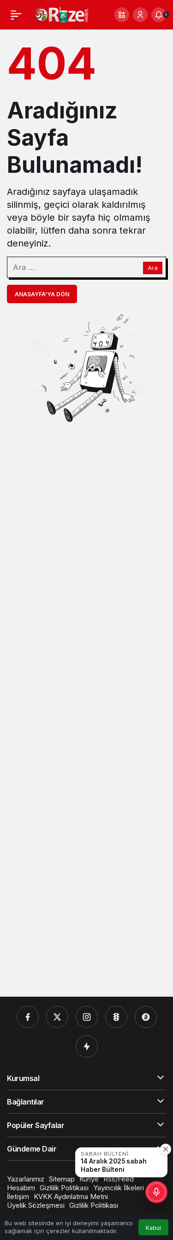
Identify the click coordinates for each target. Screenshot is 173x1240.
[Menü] (16, 15)
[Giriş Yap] (140, 14)
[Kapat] (165, 1149)
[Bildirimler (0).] (158, 14)
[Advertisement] (86, 709)
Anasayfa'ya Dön (42, 294)
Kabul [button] (153, 1227)
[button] (121, 14)
